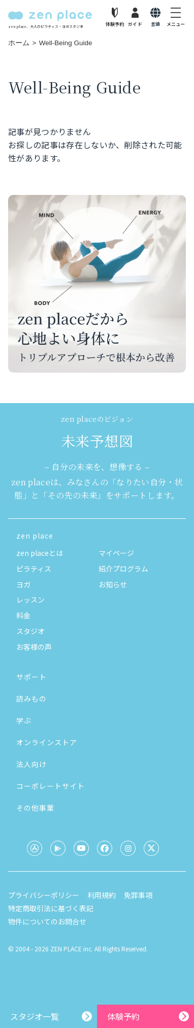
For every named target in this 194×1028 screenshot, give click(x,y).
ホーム (18, 43)
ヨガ (23, 584)
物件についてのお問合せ (47, 921)
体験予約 (123, 1016)
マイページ (116, 553)
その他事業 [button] (35, 808)
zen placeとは (39, 553)
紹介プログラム (123, 568)
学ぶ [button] (23, 720)
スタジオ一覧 (34, 1016)
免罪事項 (138, 895)
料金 (23, 615)
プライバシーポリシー (43, 895)
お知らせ (113, 584)
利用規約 (101, 895)
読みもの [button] (31, 698)
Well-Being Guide (65, 43)
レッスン (30, 599)
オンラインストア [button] (46, 742)
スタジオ (30, 631)
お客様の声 (34, 647)
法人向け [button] (31, 764)
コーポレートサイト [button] (50, 786)
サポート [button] (31, 677)
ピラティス (33, 568)
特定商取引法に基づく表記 (50, 908)
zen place (34, 535)
